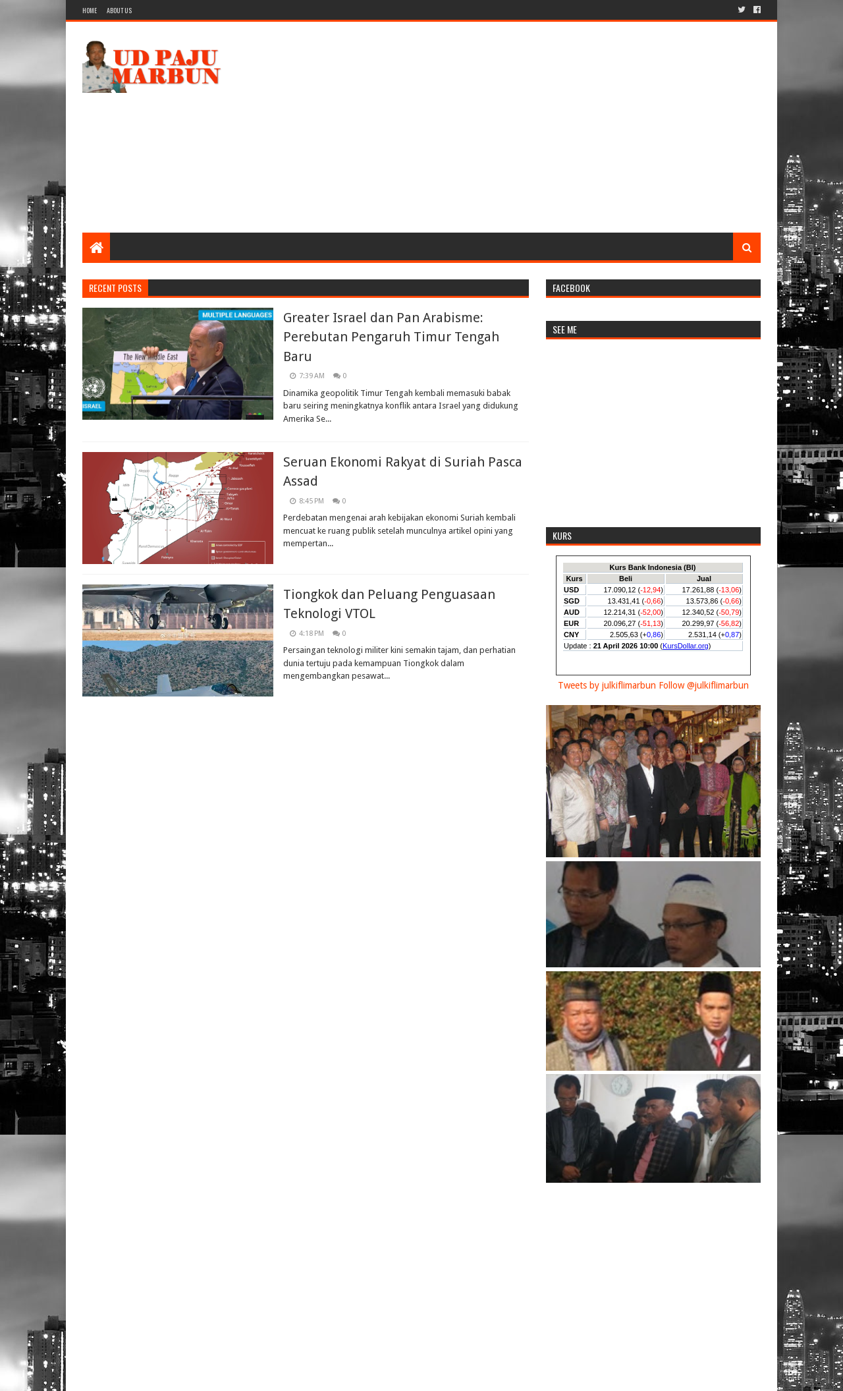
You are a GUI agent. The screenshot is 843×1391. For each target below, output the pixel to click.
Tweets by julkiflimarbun (607, 685)
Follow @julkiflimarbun (704, 685)
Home (89, 10)
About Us (119, 10)
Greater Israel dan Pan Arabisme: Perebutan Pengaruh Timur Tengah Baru (391, 337)
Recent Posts (115, 288)
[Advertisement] (521, 127)
